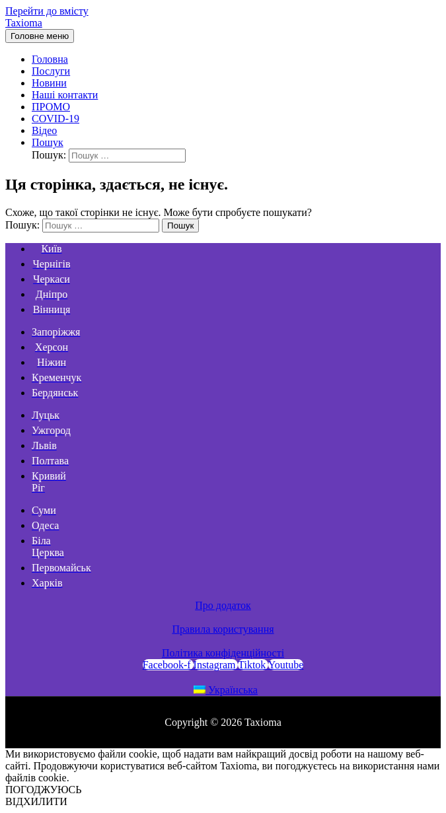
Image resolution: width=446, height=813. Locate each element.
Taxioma (23, 22)
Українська (226, 689)
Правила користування (223, 629)
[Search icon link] (47, 142)
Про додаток (223, 605)
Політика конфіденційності (223, 652)
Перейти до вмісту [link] (47, 11)
